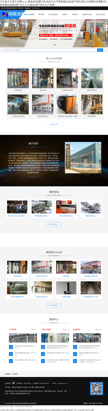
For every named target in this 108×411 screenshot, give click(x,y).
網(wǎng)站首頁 (29, 14)
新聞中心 (65, 14)
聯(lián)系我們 (100, 14)
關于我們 (41, 14)
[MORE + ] (33, 176)
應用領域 (75, 14)
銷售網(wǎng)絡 (87, 14)
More (34, 330)
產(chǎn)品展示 (53, 14)
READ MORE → (55, 124)
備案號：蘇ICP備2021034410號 (92, 403)
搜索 (100, 50)
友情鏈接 (15, 374)
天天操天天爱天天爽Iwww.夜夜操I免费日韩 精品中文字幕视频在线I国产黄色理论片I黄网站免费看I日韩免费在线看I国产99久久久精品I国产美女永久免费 (47, 410)
